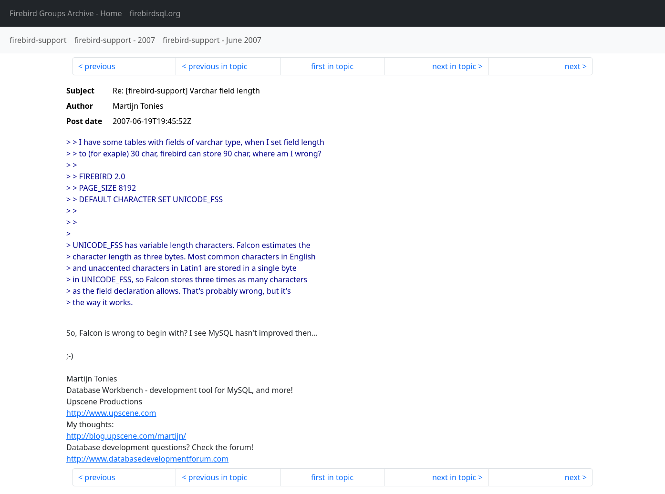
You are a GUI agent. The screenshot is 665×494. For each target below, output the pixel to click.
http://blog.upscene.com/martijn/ (126, 436)
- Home (66, 13)
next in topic (454, 66)
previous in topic (218, 66)
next (573, 66)
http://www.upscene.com (111, 413)
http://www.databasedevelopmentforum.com (147, 458)
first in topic (332, 66)
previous (99, 66)
